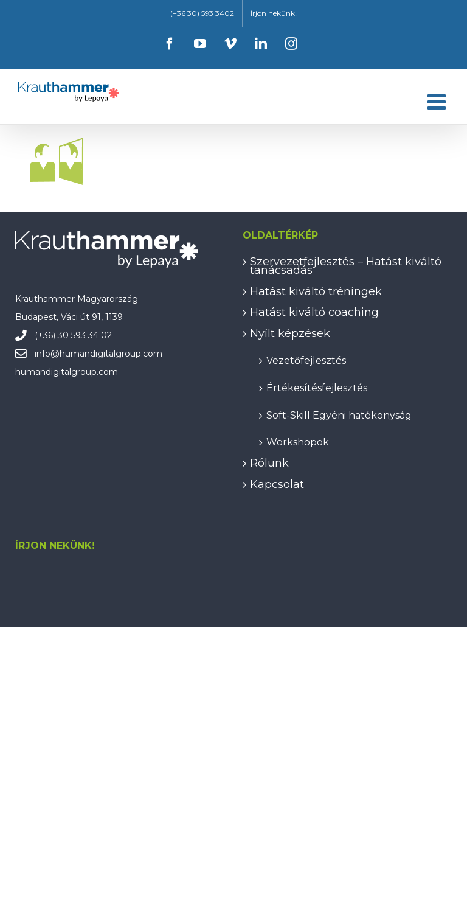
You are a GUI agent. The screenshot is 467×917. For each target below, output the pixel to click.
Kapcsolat (277, 484)
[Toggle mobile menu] (438, 101)
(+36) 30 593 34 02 (73, 335)
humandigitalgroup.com (111, 353)
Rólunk (269, 463)
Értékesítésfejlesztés (316, 387)
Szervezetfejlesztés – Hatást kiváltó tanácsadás (345, 266)
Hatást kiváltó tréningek (316, 291)
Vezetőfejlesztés (306, 360)
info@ (47, 353)
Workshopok (297, 441)
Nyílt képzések (290, 333)
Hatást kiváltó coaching (314, 312)
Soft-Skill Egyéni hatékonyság (339, 415)
